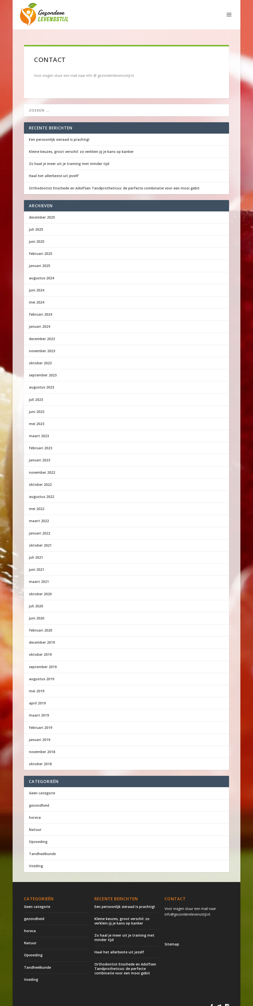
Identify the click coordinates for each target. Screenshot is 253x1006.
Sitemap (172, 938)
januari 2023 (39, 454)
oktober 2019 (40, 648)
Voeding (36, 860)
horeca (35, 811)
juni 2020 (36, 612)
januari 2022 (39, 527)
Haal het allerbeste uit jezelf (54, 170)
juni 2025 (36, 235)
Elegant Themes (65, 1000)
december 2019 (42, 636)
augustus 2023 (41, 381)
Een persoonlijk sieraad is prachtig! (59, 133)
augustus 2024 (41, 272)
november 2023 (42, 345)
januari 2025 (39, 260)
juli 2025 (36, 223)
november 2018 (42, 746)
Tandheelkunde (42, 848)
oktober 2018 (40, 758)
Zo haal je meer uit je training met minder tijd (69, 158)
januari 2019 (39, 734)
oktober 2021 (40, 539)
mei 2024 (36, 296)
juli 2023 (36, 393)
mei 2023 (36, 418)
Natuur (35, 823)
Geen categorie (42, 787)
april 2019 (37, 697)
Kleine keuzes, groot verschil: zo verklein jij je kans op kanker (81, 146)
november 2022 (42, 466)
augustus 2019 (41, 673)
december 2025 (42, 211)
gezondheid (39, 799)
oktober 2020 (40, 588)
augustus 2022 (41, 491)
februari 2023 (40, 442)
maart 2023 (39, 430)
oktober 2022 (40, 478)
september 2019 (43, 661)
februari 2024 (40, 308)
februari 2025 (40, 248)
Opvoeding (38, 836)
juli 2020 (36, 600)
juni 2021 (36, 563)
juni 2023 (36, 406)
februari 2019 (40, 721)
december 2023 (42, 333)
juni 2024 (36, 284)
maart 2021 (39, 576)
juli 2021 (36, 551)
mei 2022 (36, 503)
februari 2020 (40, 624)
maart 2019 (39, 709)
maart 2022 (39, 515)
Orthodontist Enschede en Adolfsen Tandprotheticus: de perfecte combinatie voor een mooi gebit (114, 182)
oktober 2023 (40, 357)
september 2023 (43, 369)
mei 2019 (36, 685)
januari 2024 (39, 320)
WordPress (130, 1000)
